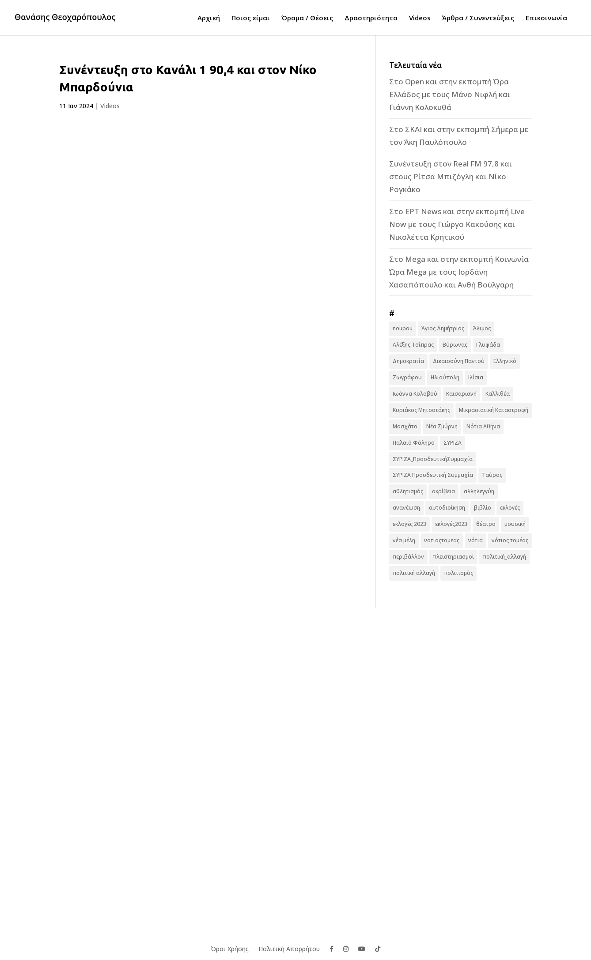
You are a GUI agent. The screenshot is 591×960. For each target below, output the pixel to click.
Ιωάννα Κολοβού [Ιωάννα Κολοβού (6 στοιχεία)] (415, 393)
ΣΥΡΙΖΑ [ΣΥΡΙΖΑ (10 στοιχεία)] (452, 442)
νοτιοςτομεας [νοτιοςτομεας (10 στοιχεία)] (441, 540)
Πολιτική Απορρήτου (289, 948)
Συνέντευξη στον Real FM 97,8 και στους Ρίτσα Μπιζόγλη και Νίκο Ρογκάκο (450, 176)
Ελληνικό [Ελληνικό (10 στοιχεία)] (504, 361)
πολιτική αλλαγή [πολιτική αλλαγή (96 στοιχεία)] (414, 573)
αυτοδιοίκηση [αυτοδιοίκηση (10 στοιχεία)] (447, 507)
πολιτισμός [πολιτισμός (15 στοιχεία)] (458, 573)
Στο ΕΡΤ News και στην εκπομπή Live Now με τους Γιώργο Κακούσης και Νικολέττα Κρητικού (457, 224)
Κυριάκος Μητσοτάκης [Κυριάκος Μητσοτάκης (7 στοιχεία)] (421, 410)
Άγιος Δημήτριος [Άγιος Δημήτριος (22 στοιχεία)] (442, 328)
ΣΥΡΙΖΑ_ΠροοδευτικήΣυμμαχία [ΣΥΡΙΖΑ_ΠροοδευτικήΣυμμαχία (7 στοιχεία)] (433, 459)
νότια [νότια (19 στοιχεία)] (475, 540)
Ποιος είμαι (250, 18)
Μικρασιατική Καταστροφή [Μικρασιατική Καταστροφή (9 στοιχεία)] (493, 410)
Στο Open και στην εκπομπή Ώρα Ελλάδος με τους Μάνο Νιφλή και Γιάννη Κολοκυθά (449, 94)
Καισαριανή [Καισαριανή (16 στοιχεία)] (461, 393)
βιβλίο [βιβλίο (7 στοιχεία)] (482, 507)
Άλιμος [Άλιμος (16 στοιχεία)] (482, 328)
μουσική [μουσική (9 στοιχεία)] (515, 524)
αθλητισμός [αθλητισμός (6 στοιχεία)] (408, 491)
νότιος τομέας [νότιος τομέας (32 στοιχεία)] (510, 540)
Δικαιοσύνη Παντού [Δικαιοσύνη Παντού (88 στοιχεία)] (459, 361)
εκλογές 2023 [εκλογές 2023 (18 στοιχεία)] (409, 524)
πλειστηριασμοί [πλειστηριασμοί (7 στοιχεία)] (453, 556)
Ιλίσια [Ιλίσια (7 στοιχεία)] (475, 377)
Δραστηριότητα (371, 18)
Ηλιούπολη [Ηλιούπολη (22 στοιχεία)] (445, 377)
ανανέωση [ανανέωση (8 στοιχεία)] (406, 507)
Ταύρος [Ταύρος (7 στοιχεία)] (492, 475)
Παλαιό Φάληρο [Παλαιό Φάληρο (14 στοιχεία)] (414, 442)
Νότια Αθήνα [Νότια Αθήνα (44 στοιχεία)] (483, 426)
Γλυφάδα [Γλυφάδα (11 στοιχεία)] (488, 344)
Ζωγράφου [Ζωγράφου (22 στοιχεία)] (407, 377)
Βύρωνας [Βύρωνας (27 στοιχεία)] (455, 344)
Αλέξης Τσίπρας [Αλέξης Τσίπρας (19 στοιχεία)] (413, 344)
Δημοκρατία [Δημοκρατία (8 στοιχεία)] (408, 361)
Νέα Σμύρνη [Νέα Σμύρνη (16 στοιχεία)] (442, 426)
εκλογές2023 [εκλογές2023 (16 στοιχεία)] (451, 524)
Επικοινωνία (546, 18)
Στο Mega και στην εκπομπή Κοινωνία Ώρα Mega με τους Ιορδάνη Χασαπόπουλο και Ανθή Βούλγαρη (459, 272)
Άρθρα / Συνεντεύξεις (478, 18)
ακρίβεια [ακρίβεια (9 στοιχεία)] (443, 491)
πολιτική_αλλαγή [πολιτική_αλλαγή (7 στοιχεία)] (504, 556)
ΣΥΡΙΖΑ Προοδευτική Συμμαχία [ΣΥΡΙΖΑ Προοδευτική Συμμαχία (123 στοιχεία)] (433, 475)
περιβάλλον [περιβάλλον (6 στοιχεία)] (408, 556)
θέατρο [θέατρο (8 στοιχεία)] (486, 524)
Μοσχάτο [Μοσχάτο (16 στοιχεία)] (405, 426)
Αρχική (208, 18)
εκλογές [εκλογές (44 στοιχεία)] (510, 507)
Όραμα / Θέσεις (307, 18)
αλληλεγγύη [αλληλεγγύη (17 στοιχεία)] (479, 491)
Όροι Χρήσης (230, 948)
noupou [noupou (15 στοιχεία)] (403, 328)
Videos (420, 18)
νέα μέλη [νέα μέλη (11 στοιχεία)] (404, 540)
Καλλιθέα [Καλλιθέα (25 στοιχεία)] (497, 393)
